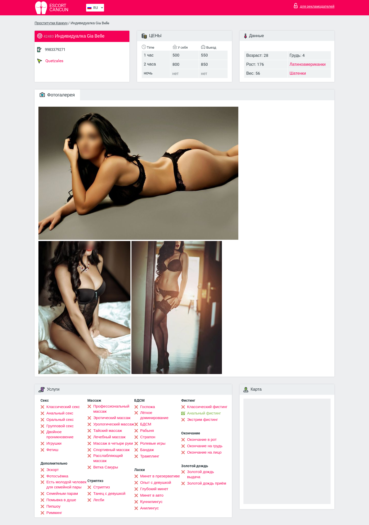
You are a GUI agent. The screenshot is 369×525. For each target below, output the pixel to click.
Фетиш (52, 449)
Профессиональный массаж (111, 409)
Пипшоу (53, 506)
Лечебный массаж (109, 437)
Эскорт (52, 469)
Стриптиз (101, 487)
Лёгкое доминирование (154, 415)
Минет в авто (151, 495)
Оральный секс (60, 419)
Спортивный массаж (111, 449)
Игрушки (53, 443)
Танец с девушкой (109, 493)
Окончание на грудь (204, 446)
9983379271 (55, 49)
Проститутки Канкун (51, 23)
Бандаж (147, 449)
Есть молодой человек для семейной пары (66, 484)
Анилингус (149, 508)
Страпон (147, 437)
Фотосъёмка (57, 476)
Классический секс (63, 406)
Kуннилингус (151, 501)
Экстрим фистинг (202, 419)
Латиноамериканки (308, 64)
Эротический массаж (111, 417)
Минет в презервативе (160, 476)
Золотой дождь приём (206, 483)
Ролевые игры (153, 443)
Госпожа (147, 406)
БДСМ (145, 424)
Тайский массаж (107, 430)
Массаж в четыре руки (113, 443)
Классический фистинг (207, 406)
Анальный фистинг (204, 413)
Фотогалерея (57, 94)
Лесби (98, 500)
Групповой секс (60, 426)
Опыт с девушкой (155, 482)
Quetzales (50, 60)
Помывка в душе (61, 500)
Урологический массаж (113, 424)
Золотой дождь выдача (200, 474)
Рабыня (147, 430)
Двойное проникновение (60, 434)
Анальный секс (59, 413)
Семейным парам (62, 493)
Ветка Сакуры (105, 467)
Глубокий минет (154, 489)
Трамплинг (149, 456)
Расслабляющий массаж (108, 458)
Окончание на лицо (204, 452)
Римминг (54, 512)
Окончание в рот (202, 439)
